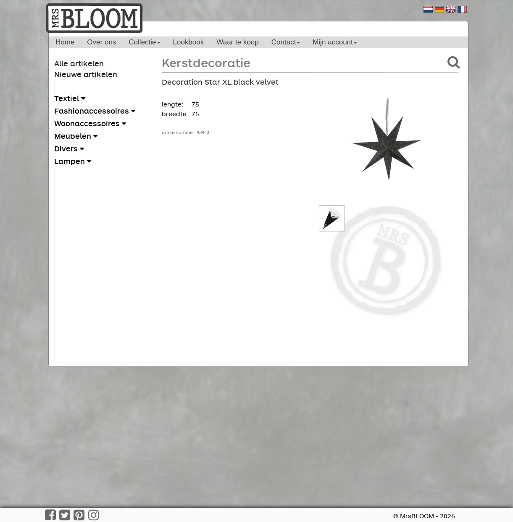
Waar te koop (237, 42)
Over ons (101, 42)
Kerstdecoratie (206, 62)
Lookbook (188, 42)
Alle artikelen (79, 63)
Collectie (144, 42)
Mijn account (335, 42)
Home (64, 42)
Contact (285, 42)
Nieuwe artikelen (85, 74)
